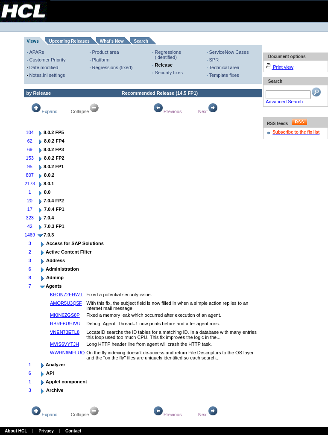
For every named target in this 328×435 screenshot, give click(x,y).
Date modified (44, 67)
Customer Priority (47, 59)
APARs (36, 52)
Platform (101, 59)
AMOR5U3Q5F (66, 303)
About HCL (16, 431)
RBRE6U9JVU (65, 323)
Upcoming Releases (69, 41)
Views (33, 41)
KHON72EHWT (66, 294)
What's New (112, 41)
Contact (73, 431)
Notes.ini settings (47, 75)
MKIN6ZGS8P (65, 315)
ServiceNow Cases (229, 52)
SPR (214, 59)
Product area (105, 52)
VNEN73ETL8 (64, 332)
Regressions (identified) (168, 55)
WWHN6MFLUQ (67, 352)
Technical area (224, 67)
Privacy (46, 431)
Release (164, 64)
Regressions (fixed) (112, 67)
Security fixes (169, 72)
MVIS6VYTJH (64, 344)
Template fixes (224, 75)
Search (141, 41)
